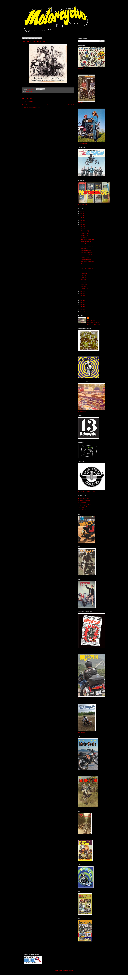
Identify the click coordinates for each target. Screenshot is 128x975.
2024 (81, 213)
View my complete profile (93, 324)
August (83, 273)
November (84, 233)
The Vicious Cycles (84, 508)
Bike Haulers (84, 264)
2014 (81, 296)
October (83, 235)
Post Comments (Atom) (35, 107)
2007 (81, 311)
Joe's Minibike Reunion (86, 252)
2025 (81, 211)
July (82, 275)
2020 (81, 222)
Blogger (71, 970)
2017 (81, 229)
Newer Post (25, 105)
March (83, 284)
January (83, 288)
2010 (81, 304)
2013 (81, 298)
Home (48, 105)
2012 (81, 300)
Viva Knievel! (83, 510)
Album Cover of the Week (87, 239)
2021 (81, 220)
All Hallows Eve (85, 237)
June (82, 277)
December (84, 231)
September (84, 271)
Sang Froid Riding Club (85, 504)
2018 (81, 226)
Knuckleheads (84, 248)
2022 (81, 218)
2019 (81, 224)
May (82, 279)
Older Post (71, 105)
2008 (81, 309)
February (83, 286)
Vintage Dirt (84, 244)
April (82, 282)
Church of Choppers (85, 500)
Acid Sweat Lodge (84, 498)
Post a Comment (28, 101)
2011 (81, 302)
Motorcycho (92, 318)
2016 (81, 291)
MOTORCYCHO (34, 8)
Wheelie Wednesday (86, 241)
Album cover (29, 91)
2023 (81, 215)
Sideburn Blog (83, 506)
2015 (81, 293)
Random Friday (85, 257)
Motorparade (83, 502)
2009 (81, 307)
